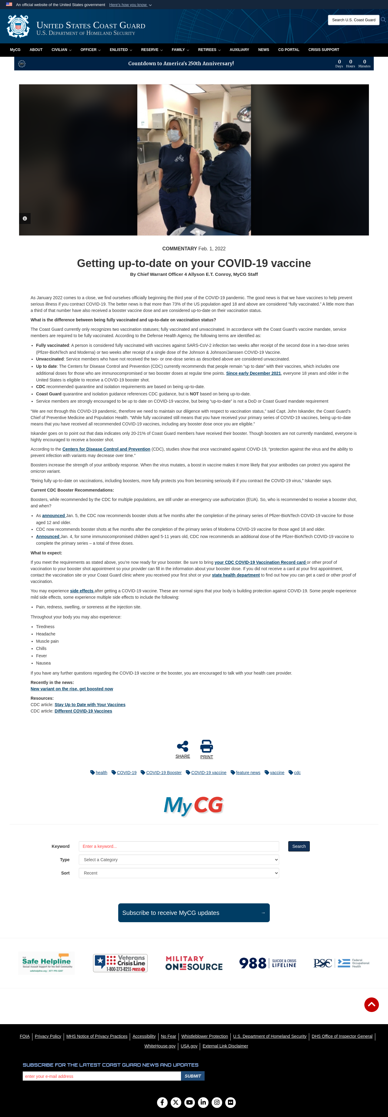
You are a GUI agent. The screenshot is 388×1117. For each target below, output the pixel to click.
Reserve (152, 50)
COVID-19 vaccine (204, 772)
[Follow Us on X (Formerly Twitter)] (176, 1103)
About (36, 50)
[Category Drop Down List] (179, 860)
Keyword (61, 846)
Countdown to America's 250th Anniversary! (181, 63)
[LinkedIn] (203, 1103)
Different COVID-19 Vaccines (83, 711)
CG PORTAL (288, 50)
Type (65, 859)
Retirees (209, 50)
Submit (193, 1076)
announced (54, 515)
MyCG (15, 50)
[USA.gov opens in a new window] (189, 1046)
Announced (48, 536)
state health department (236, 575)
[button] (131, 5)
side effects (82, 590)
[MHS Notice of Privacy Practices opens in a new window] (97, 1036)
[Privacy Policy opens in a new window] (48, 1036)
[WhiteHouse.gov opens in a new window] (160, 1046)
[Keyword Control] (179, 846)
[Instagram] (217, 1103)
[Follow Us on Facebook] (162, 1103)
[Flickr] (230, 1103)
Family (180, 50)
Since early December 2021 (253, 373)
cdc (293, 772)
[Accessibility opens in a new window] (144, 1036)
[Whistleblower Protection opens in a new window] (204, 1036)
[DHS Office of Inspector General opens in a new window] (342, 1036)
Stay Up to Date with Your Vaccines (90, 704)
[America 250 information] (21, 63)
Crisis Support (324, 50)
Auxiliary (239, 50)
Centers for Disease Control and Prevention (106, 449)
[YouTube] (189, 1103)
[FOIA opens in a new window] (25, 1036)
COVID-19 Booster (160, 772)
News (263, 50)
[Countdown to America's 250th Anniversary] (353, 63)
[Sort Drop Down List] (179, 873)
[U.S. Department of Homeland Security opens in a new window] (269, 1036)
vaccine (273, 772)
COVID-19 (123, 772)
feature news (244, 772)
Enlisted (121, 50)
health (97, 772)
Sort (65, 873)
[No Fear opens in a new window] (168, 1036)
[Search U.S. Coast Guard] (354, 20)
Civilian (61, 50)
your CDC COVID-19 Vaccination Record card (261, 562)
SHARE (183, 749)
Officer (91, 50)
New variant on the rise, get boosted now (72, 688)
